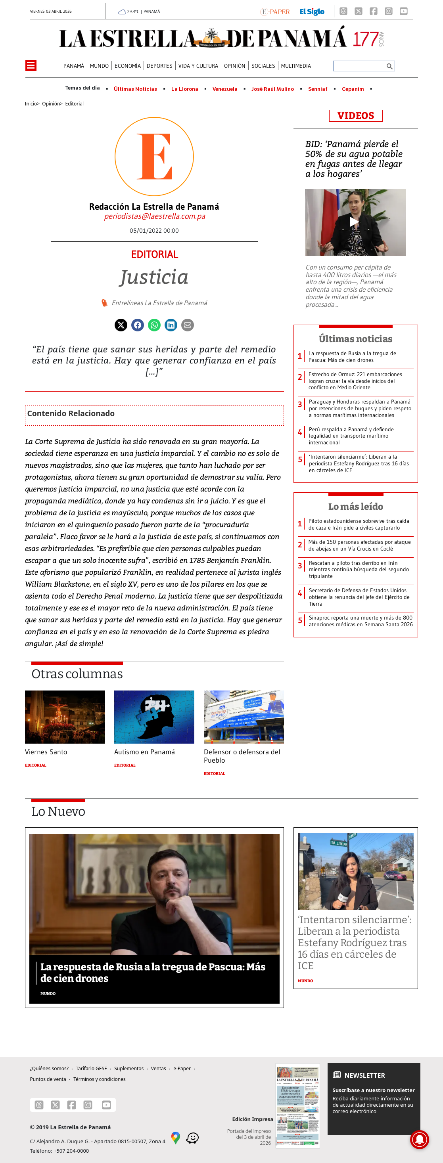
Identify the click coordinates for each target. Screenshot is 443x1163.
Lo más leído (356, 506)
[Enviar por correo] (187, 324)
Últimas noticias (356, 338)
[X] (358, 11)
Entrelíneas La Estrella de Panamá (159, 303)
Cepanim (353, 89)
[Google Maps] (175, 1137)
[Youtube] (403, 11)
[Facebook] (373, 11)
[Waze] (192, 1137)
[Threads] (343, 11)
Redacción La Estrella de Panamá (154, 206)
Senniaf (318, 89)
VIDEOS (356, 115)
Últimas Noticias (135, 89)
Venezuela (225, 89)
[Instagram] (388, 11)
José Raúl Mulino (272, 89)
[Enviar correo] (154, 216)
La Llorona (184, 89)
